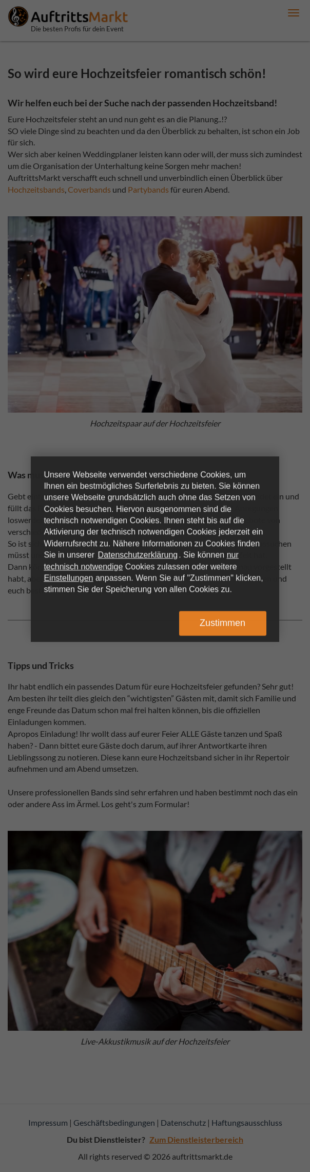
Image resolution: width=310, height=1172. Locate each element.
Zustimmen (222, 623)
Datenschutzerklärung (138, 555)
